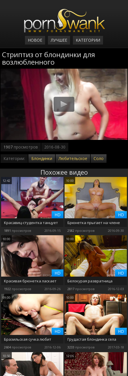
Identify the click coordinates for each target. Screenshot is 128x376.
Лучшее (59, 40)
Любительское (73, 158)
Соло (99, 158)
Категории (88, 40)
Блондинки (41, 158)
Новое (35, 40)
